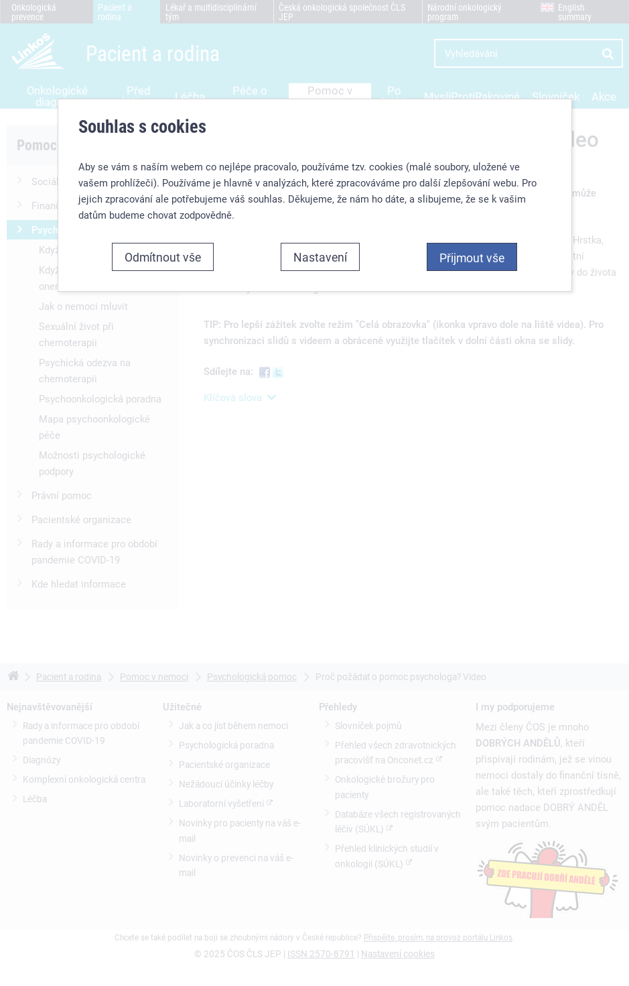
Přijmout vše (471, 258)
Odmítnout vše (163, 257)
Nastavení (320, 257)
